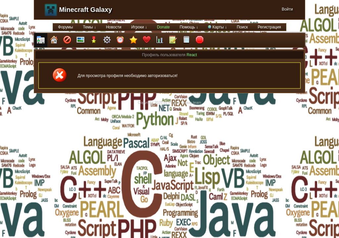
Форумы (65, 27)
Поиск (242, 27)
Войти (287, 9)
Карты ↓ (217, 27)
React (192, 55)
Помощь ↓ (189, 27)
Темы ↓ (89, 27)
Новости (113, 27)
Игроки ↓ (139, 27)
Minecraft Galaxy (85, 9)
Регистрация (269, 27)
